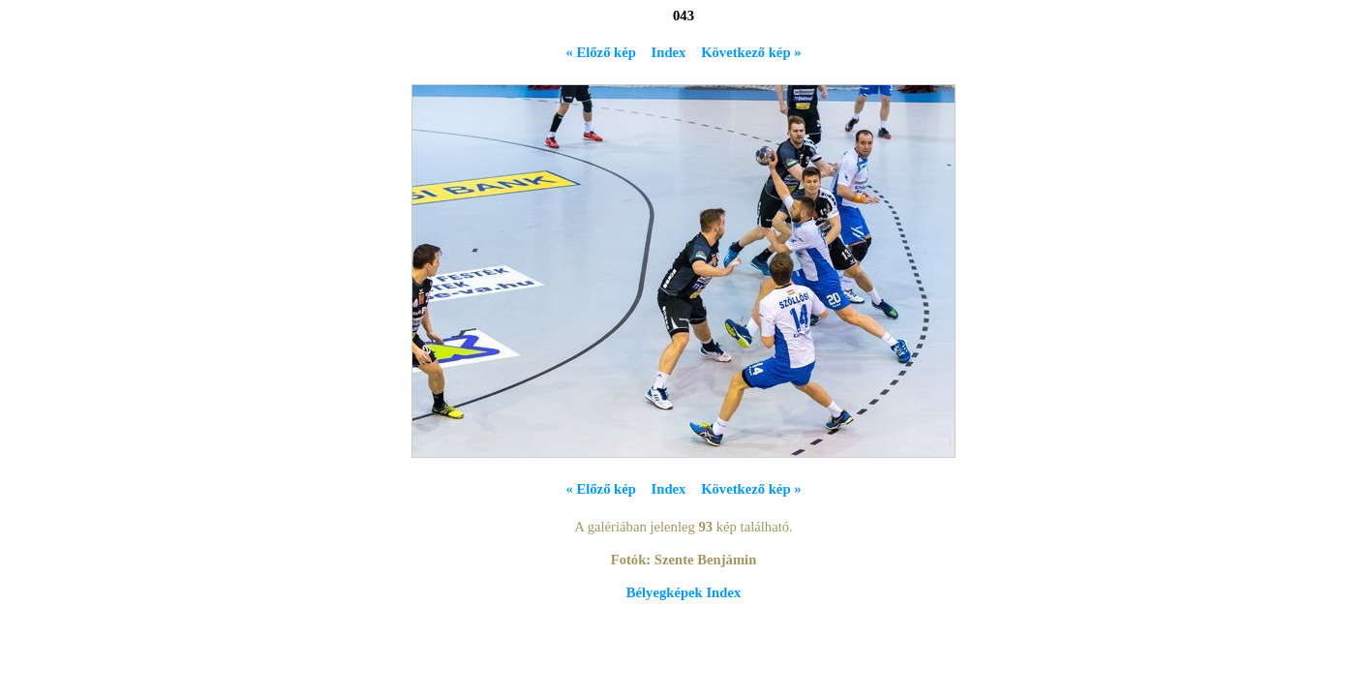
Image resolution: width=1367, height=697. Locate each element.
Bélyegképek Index (683, 592)
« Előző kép (600, 52)
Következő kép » (751, 52)
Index (669, 52)
